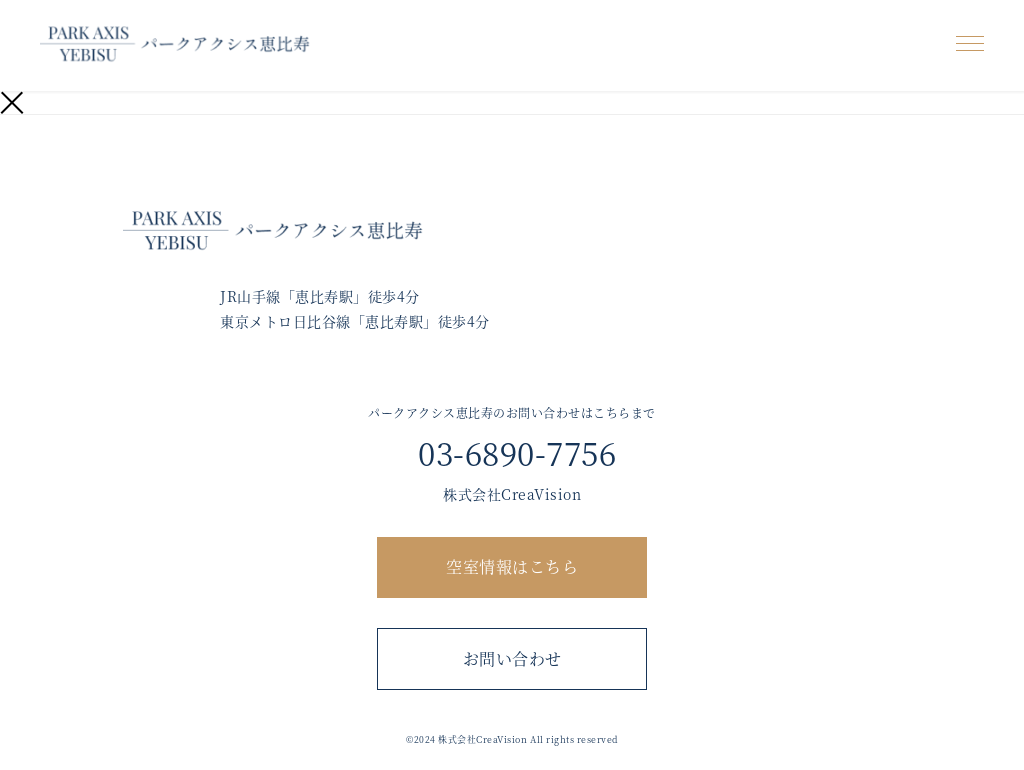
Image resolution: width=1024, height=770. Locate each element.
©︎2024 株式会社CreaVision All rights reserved (512, 739)
